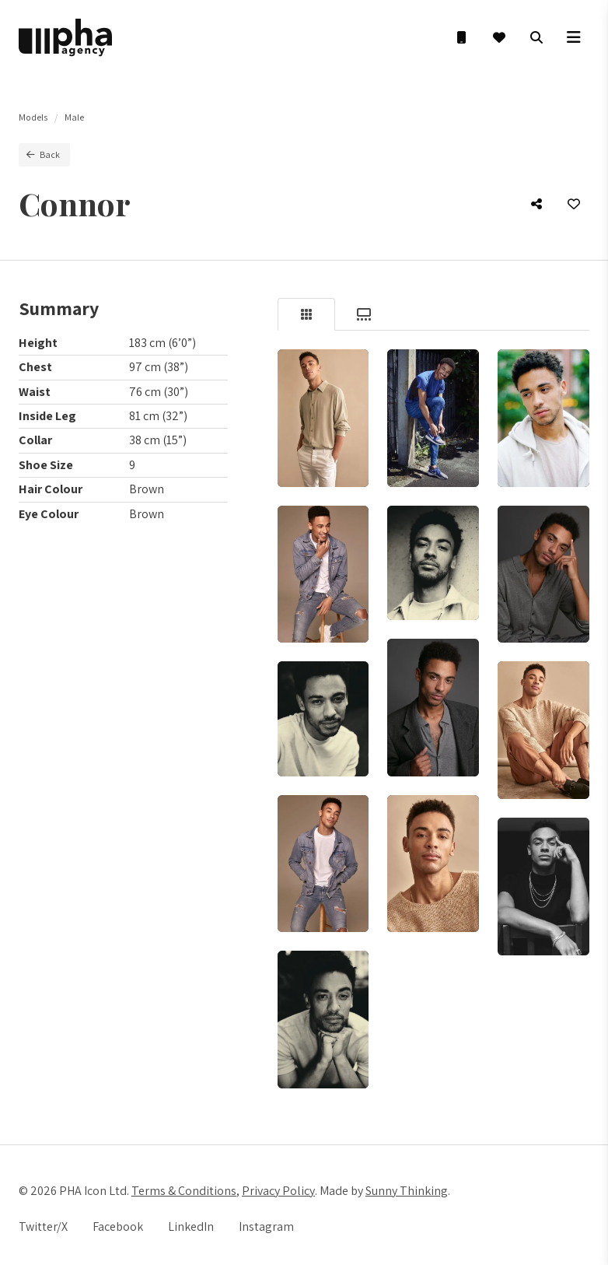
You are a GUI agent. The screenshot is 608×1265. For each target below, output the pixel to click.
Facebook (118, 1226)
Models (33, 117)
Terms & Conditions (183, 1191)
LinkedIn (191, 1226)
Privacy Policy (278, 1191)
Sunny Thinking (406, 1191)
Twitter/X (43, 1226)
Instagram (266, 1226)
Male (74, 117)
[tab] (306, 314)
